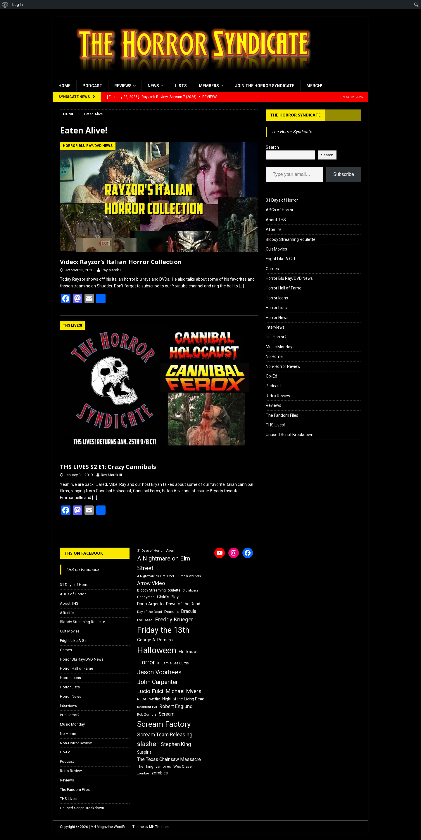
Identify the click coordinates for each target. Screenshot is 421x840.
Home (64, 85)
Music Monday (279, 346)
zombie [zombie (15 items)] (143, 773)
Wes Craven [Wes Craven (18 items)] (183, 766)
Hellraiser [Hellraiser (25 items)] (189, 651)
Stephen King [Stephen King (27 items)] (176, 744)
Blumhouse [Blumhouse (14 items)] (191, 590)
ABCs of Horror (280, 210)
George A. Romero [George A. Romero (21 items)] (155, 639)
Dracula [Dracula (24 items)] (188, 611)
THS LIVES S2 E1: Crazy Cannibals (108, 467)
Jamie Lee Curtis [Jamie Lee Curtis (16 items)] (175, 663)
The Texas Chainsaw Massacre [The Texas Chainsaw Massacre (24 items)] (169, 759)
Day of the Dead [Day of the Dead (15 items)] (149, 612)
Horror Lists (276, 307)
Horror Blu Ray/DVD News (289, 278)
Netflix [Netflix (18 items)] (154, 699)
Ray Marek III (111, 270)
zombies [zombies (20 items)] (159, 773)
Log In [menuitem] (17, 4)
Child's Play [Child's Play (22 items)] (168, 596)
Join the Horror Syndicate (264, 85)
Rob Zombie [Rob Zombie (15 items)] (146, 714)
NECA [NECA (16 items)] (141, 699)
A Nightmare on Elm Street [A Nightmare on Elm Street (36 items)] (163, 563)
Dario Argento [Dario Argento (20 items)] (150, 603)
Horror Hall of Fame (283, 288)
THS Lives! (275, 425)
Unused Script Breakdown (289, 434)
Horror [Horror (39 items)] (146, 662)
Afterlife (274, 229)
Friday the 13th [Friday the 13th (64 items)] (163, 630)
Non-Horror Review (283, 366)
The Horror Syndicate (295, 115)
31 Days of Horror (282, 200)
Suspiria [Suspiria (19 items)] (144, 752)
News (153, 85)
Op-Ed (271, 376)
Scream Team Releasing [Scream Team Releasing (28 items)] (164, 734)
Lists (181, 85)
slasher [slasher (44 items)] (147, 744)
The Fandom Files (282, 415)
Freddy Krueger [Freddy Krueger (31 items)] (174, 619)
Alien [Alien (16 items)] (170, 550)
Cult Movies (276, 249)
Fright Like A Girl (280, 258)
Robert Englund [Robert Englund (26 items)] (176, 706)
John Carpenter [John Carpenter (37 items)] (157, 681)
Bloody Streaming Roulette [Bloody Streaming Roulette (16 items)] (158, 590)
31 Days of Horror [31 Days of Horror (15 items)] (150, 551)
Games (272, 268)
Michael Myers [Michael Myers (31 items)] (183, 691)
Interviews (275, 327)
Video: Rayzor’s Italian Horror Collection (121, 262)
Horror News (277, 317)
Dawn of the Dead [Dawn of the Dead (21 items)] (183, 603)
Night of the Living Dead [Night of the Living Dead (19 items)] (183, 699)
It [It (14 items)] (158, 663)
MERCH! (314, 85)
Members (209, 85)
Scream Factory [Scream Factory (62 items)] (164, 723)
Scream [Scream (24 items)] (167, 714)
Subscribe (343, 174)
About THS (276, 219)
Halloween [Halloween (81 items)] (156, 650)
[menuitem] (5, 4)
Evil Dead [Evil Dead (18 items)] (145, 620)
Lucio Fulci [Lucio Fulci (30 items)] (150, 691)
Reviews (123, 85)
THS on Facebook (83, 553)
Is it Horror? (276, 337)
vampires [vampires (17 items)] (163, 766)
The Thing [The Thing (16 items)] (145, 766)
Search (272, 147)
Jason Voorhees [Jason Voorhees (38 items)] (159, 672)
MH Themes (159, 827)
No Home (274, 356)
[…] (241, 286)
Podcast (92, 85)
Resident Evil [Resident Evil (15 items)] (147, 707)
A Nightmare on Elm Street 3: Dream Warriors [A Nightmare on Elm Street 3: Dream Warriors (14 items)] (169, 576)
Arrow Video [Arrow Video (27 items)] (151, 583)
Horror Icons (277, 298)
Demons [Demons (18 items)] (171, 611)
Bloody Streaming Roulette (290, 239)
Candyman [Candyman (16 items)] (146, 597)
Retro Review (278, 395)
